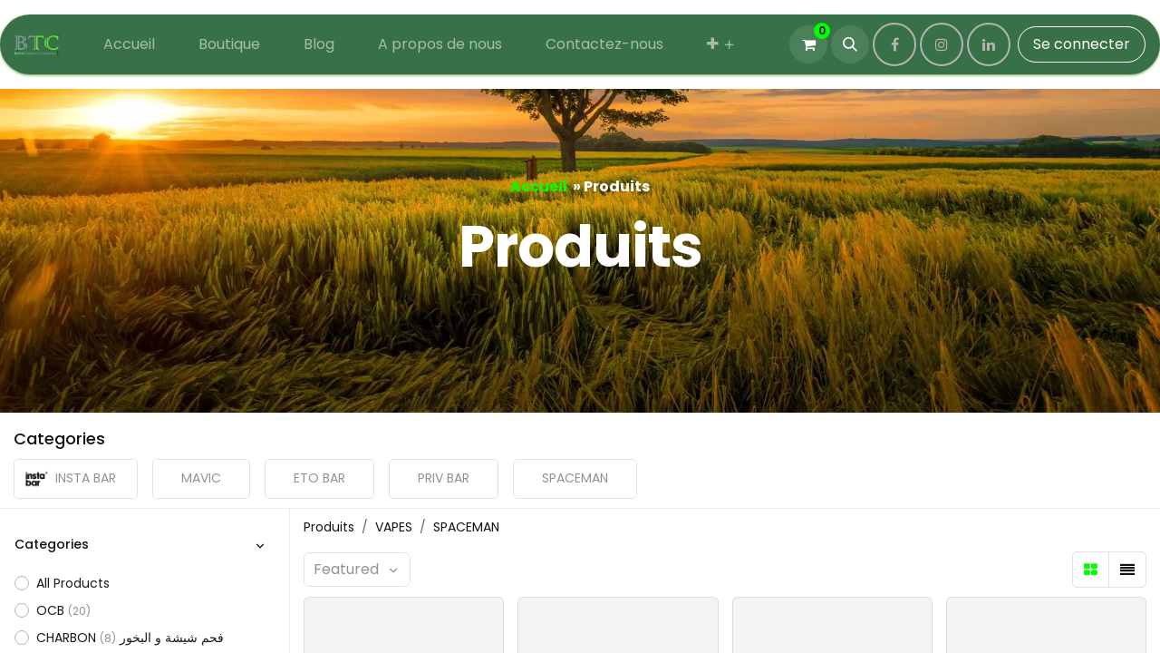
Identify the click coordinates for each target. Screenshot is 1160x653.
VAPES (393, 527)
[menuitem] (129, 44)
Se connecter (1081, 44)
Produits (329, 527)
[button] (850, 44)
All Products (73, 583)
